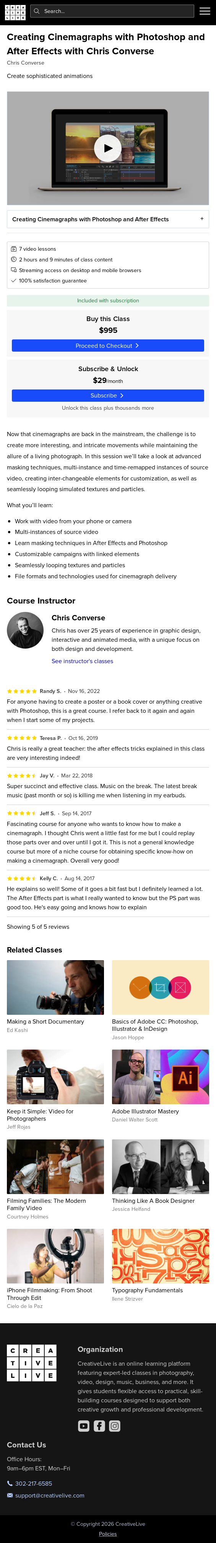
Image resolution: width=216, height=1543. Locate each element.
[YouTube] (84, 1426)
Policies (108, 1534)
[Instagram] (115, 1426)
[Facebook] (99, 1426)
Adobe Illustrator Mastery (145, 1111)
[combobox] (112, 11)
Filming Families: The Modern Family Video (46, 1204)
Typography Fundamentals (147, 1290)
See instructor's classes (82, 661)
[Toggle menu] (205, 11)
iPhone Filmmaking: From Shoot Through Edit (49, 1293)
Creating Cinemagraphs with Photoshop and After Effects (90, 218)
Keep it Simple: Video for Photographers (40, 1115)
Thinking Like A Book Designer (153, 1200)
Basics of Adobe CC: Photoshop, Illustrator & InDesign (155, 1025)
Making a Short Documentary (45, 1021)
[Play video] (108, 148)
